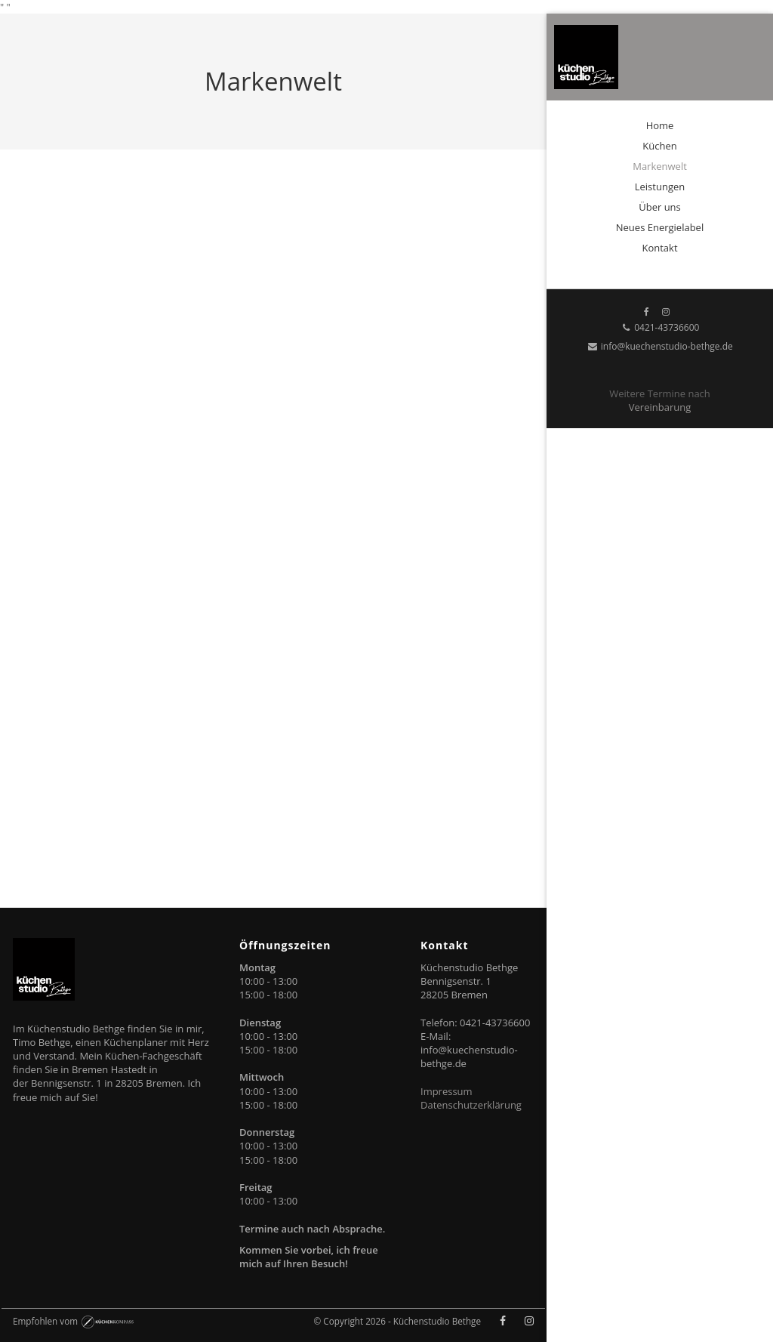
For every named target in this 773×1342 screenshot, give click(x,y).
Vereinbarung (660, 407)
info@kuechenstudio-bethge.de (660, 346)
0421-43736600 (660, 327)
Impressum (446, 1091)
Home (660, 125)
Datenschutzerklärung (471, 1105)
